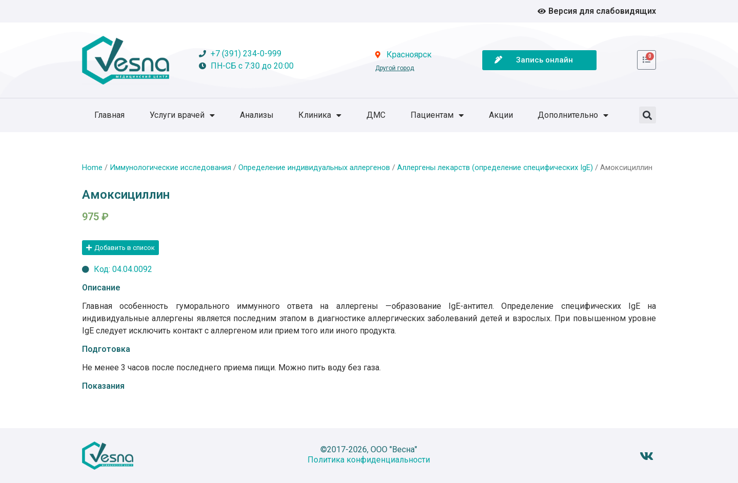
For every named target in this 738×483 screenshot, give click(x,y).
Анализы (257, 115)
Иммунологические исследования (170, 167)
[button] (647, 115)
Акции (501, 115)
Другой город (394, 68)
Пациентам (437, 115)
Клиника (319, 115)
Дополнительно (573, 115)
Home (92, 167)
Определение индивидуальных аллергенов (314, 167)
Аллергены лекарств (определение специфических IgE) (495, 167)
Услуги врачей (182, 115)
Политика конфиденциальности (369, 460)
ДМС (375, 115)
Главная (109, 115)
